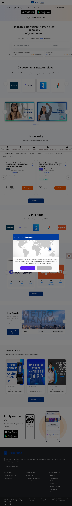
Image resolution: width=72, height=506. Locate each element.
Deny (44, 268)
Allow (28, 268)
